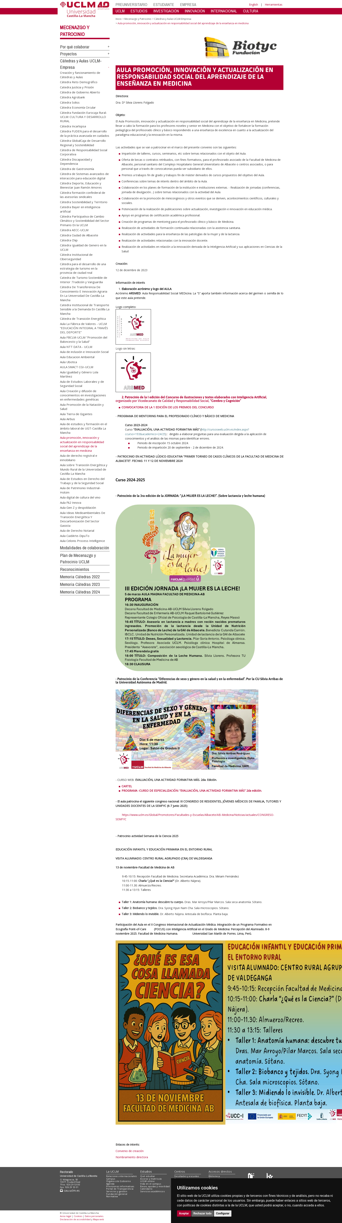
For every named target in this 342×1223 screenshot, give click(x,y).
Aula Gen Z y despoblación (78, 508)
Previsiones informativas (120, 1186)
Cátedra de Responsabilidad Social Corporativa (83, 152)
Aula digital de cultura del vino (80, 497)
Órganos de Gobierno (118, 1181)
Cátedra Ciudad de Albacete (79, 235)
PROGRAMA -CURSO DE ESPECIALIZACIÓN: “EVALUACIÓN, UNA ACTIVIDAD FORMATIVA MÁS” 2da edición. (192, 790)
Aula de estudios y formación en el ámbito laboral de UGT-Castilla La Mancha (83, 428)
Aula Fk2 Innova (70, 502)
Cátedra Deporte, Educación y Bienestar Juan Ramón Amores (81, 185)
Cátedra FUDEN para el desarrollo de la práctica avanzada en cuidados (84, 133)
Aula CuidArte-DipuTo (74, 536)
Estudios (146, 1171)
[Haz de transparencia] (251, 1177)
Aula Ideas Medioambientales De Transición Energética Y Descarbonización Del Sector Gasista (82, 519)
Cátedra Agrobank (72, 97)
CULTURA (250, 11)
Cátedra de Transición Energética (83, 319)
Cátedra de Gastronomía (77, 169)
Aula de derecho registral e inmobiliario (78, 458)
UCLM (120, 11)
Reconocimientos (74, 569)
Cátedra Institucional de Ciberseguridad (76, 257)
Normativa (112, 1196)
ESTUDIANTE (163, 4)
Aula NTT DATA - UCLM (76, 347)
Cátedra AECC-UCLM (74, 230)
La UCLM (112, 1171)
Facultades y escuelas (186, 1176)
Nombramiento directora (132, 1157)
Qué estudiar (147, 1176)
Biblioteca (214, 1176)
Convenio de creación (130, 1151)
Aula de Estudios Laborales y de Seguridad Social (82, 383)
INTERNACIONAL (224, 11)
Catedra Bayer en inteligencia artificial (80, 209)
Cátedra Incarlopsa (73, 126)
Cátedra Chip (69, 240)
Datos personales (94, 1216)
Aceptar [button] (184, 1213)
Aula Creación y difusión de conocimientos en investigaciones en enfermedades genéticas (83, 395)
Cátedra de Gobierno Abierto (80, 92)
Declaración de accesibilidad (75, 1219)
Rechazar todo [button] (202, 1213)
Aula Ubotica (68, 362)
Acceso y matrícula (151, 1178)
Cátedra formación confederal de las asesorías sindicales (82, 194)
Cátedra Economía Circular (78, 107)
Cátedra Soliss (70, 102)
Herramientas (273, 4)
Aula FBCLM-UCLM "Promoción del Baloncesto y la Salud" (83, 339)
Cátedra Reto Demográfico (78, 82)
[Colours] (269, 1177)
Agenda (110, 1183)
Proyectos (68, 54)
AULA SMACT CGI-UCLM (76, 367)
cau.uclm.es (70, 1190)
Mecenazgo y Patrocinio (137, 19)
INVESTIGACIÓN (166, 11)
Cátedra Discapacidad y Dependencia (76, 161)
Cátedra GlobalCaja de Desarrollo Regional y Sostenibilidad (83, 143)
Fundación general (116, 1193)
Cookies (78, 1216)
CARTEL (127, 786)
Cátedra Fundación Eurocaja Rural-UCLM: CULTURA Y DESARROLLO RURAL (83, 116)
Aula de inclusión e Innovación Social (84, 352)
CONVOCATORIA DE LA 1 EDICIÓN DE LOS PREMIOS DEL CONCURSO (168, 407)
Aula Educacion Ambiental (77, 357)
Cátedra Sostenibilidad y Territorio (83, 202)
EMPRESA (188, 4)
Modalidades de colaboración (84, 548)
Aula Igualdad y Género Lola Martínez (79, 374)
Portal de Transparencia (120, 1188)
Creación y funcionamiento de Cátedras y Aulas (80, 75)
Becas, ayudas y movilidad (155, 1186)
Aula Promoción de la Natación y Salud (82, 406)
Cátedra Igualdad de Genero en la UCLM (83, 247)
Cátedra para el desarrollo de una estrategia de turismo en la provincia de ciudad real (83, 268)
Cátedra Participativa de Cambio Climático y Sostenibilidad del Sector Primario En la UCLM (84, 220)
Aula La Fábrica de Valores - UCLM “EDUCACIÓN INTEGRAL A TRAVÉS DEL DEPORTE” (84, 328)
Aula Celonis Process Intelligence (82, 541)
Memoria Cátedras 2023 (80, 584)
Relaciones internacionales (121, 1176)
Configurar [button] (222, 1213)
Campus (110, 1178)
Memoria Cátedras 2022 (80, 577)
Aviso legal (65, 1216)
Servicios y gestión (116, 1191)
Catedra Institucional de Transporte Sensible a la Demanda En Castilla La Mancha (84, 309)
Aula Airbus (67, 419)
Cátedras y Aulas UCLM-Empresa (172, 19)
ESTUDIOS (139, 11)
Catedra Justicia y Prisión (77, 87)
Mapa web (98, 1219)
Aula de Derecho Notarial (77, 531)
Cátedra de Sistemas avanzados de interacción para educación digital (84, 176)
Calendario (146, 1188)
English (253, 4)
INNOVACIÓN (195, 11)
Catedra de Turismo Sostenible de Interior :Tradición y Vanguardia (83, 280)
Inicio (119, 19)
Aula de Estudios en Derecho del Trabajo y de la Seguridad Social (82, 481)
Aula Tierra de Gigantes (76, 414)
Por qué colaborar (74, 47)
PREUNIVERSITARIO (131, 4)
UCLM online (147, 1181)
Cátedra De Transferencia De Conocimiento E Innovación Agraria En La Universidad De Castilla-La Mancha (83, 293)
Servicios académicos (152, 1191)
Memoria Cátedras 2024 (80, 592)
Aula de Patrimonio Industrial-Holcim (80, 490)
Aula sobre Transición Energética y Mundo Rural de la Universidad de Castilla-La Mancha (83, 469)
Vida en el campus (150, 1183)
